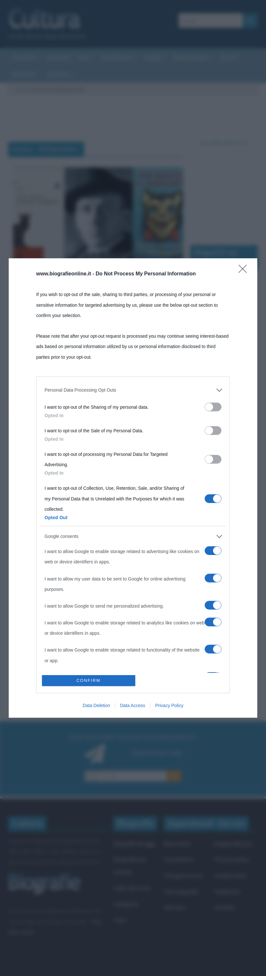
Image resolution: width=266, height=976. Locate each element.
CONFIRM (89, 680)
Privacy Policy (169, 705)
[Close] (245, 271)
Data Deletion (96, 705)
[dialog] (133, 488)
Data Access (132, 705)
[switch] (213, 407)
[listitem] (133, 390)
